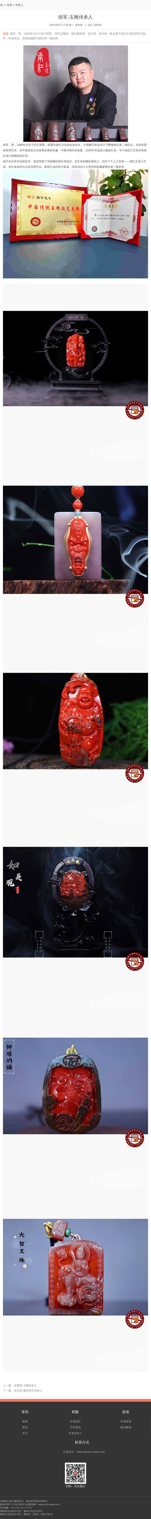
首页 (2, 5)
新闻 (25, 1421)
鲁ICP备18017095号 (21, 1507)
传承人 (19, 4)
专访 (25, 1433)
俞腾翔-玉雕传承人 (25, 1385)
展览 (25, 1427)
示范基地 (75, 1427)
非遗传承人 (75, 1433)
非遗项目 (75, 1421)
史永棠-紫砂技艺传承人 (28, 1390)
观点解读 (125, 1427)
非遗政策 (125, 1421)
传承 (9, 4)
